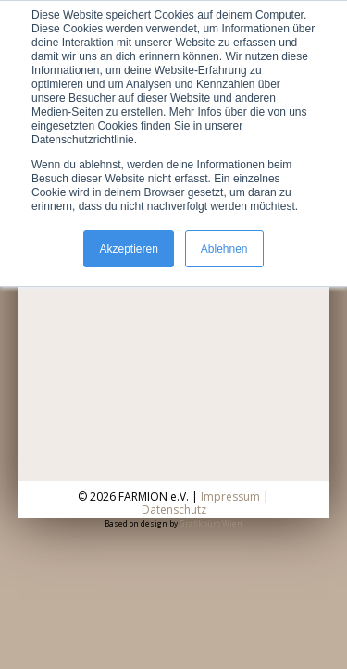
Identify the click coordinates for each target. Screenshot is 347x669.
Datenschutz (174, 509)
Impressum (230, 496)
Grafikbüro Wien (211, 523)
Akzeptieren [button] (128, 248)
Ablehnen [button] (224, 248)
